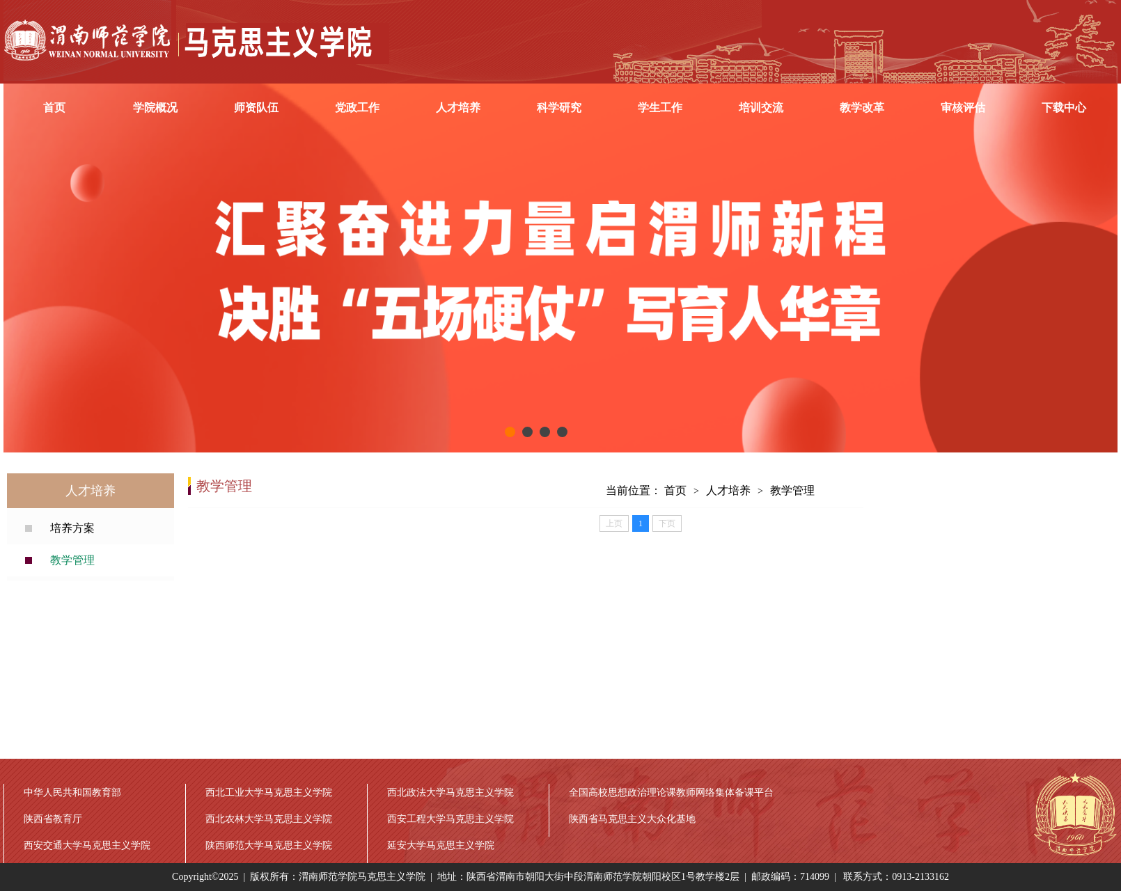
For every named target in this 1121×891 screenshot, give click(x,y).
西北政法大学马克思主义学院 (450, 792)
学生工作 (660, 107)
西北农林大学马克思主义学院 (268, 819)
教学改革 (862, 107)
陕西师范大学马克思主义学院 (268, 845)
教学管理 (72, 560)
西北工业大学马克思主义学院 (268, 792)
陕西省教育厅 (53, 819)
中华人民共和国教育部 (72, 792)
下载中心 (1064, 107)
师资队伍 (256, 107)
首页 (54, 107)
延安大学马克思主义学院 (440, 845)
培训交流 (761, 107)
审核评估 (963, 107)
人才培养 (458, 107)
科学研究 (559, 107)
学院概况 (155, 107)
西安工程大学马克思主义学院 (450, 819)
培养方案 (72, 528)
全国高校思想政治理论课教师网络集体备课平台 (671, 792)
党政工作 (357, 107)
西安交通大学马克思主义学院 (87, 845)
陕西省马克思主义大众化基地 (632, 819)
